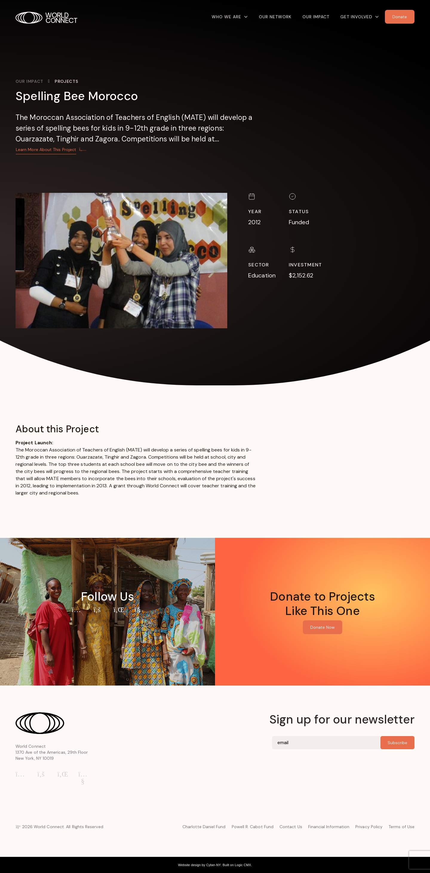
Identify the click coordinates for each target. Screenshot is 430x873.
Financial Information (328, 826)
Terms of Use (401, 826)
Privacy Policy (369, 826)
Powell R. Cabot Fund (253, 826)
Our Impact (315, 16)
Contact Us (291, 826)
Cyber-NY (213, 865)
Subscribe (397, 742)
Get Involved (356, 16)
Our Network (275, 16)
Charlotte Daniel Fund (203, 826)
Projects (66, 81)
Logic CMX (243, 865)
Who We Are (226, 16)
